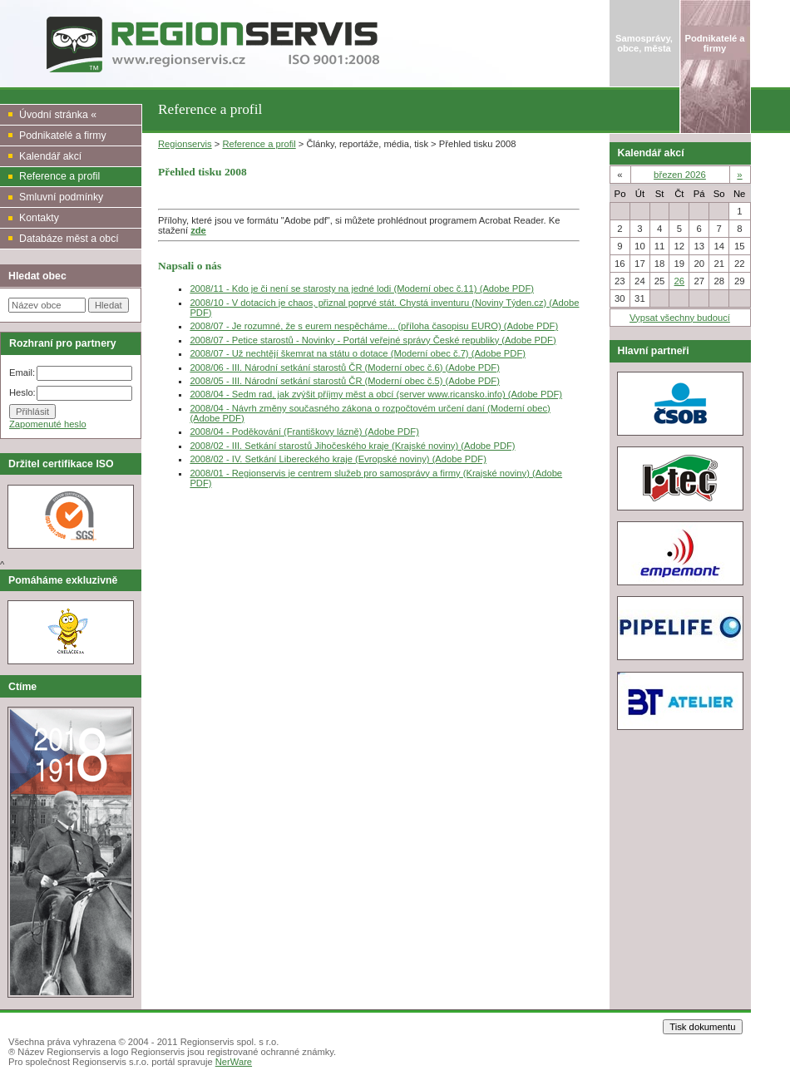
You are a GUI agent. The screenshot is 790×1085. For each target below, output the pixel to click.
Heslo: (22, 392)
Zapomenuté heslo (47, 424)
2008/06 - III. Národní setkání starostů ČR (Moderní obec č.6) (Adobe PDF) (344, 367)
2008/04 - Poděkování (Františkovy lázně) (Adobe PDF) (304, 431)
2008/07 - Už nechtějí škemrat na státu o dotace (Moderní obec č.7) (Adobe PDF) (358, 353)
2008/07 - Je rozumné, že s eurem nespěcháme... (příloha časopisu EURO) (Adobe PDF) (374, 326)
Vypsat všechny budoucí (680, 318)
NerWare (233, 1062)
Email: (22, 372)
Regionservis (185, 144)
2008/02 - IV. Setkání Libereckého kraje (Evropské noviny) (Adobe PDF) (338, 459)
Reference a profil (258, 144)
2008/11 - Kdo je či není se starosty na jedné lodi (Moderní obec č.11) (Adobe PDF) (362, 288)
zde (198, 230)
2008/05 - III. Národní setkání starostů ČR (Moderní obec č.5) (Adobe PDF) (344, 381)
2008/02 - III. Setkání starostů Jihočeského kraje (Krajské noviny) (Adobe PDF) (352, 446)
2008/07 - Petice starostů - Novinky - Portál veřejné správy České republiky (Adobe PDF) (372, 340)
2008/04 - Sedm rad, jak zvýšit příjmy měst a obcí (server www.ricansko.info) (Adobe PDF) (376, 394)
